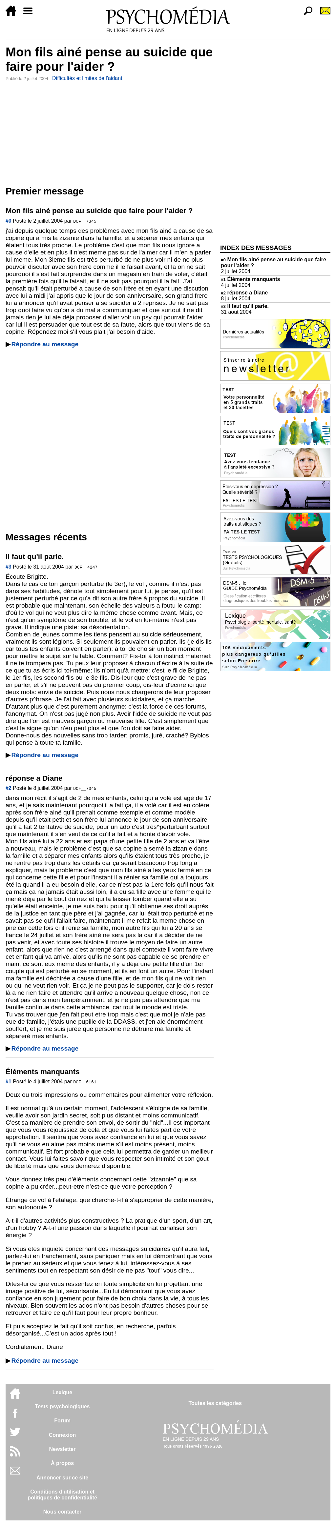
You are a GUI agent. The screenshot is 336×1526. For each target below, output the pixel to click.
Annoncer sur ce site (62, 1477)
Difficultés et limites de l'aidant (87, 78)
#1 (8, 1081)
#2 (8, 788)
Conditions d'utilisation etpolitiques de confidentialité (62, 1494)
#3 (8, 567)
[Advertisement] (110, 132)
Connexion (62, 1435)
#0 (8, 221)
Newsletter (62, 1449)
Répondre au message (44, 344)
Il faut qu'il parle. (245, 306)
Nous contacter (62, 1512)
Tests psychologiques (62, 1406)
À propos (62, 1463)
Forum (62, 1420)
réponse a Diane (244, 292)
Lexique (62, 1392)
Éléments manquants (250, 279)
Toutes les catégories (215, 1403)
